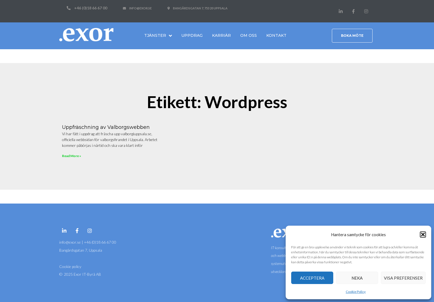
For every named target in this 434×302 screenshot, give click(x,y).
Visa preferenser (403, 277)
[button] (423, 234)
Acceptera (312, 277)
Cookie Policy (356, 292)
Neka (357, 277)
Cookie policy (70, 266)
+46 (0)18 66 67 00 (100, 242)
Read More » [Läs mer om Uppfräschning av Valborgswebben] (71, 156)
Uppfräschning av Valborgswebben (106, 127)
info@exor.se (70, 242)
